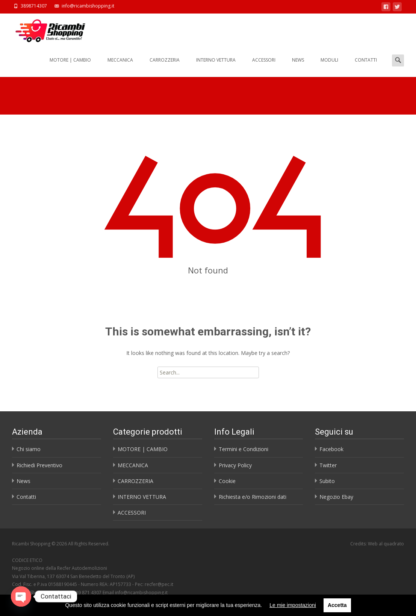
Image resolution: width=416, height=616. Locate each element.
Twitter (328, 465)
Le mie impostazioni (292, 605)
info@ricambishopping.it (141, 592)
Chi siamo (29, 449)
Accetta (337, 605)
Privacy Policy (235, 465)
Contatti (26, 496)
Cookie (227, 481)
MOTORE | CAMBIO (70, 67)
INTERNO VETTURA (216, 67)
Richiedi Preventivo (39, 465)
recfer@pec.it (159, 584)
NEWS (298, 67)
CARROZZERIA (165, 67)
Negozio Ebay (336, 496)
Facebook (331, 449)
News (23, 481)
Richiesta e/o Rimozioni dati (252, 496)
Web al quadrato (386, 544)
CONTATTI (366, 67)
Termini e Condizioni (243, 449)
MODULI (329, 67)
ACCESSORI (263, 67)
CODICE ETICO (27, 560)
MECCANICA (120, 67)
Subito (327, 481)
